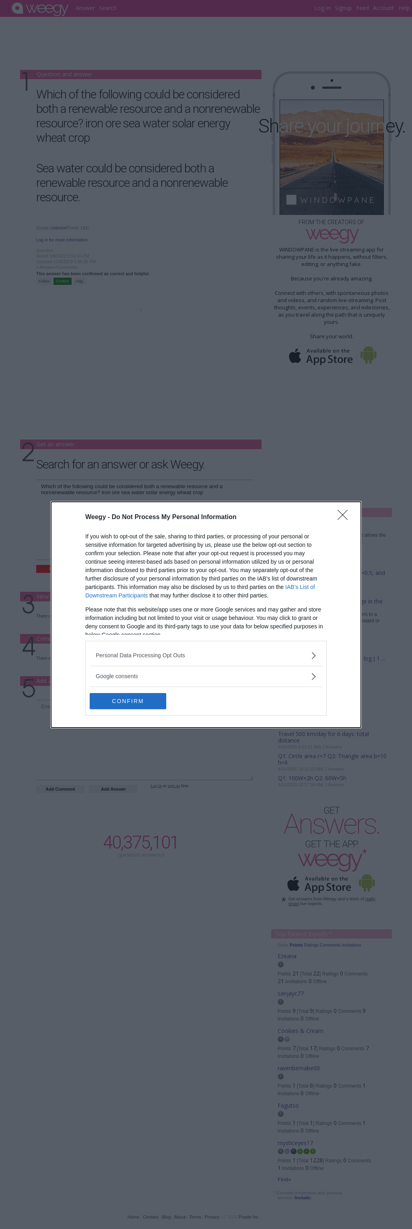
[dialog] (206, 615)
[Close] (345, 517)
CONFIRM (128, 700)
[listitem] (206, 655)
